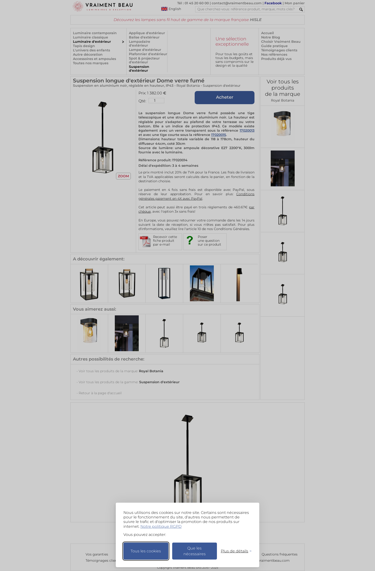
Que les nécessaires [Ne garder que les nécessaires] (194, 551)
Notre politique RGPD (161, 526)
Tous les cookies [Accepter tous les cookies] (146, 551)
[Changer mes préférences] (234, 551)
